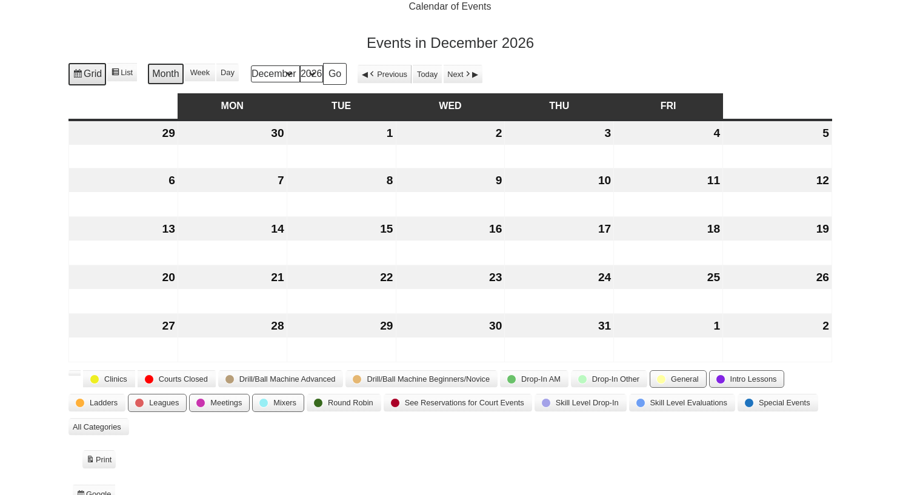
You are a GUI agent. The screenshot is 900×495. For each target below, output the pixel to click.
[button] (74, 374)
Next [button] (459, 74)
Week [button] (199, 73)
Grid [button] (87, 75)
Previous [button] (387, 74)
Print (99, 461)
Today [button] (427, 74)
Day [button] (228, 73)
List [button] (122, 74)
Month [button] (165, 74)
